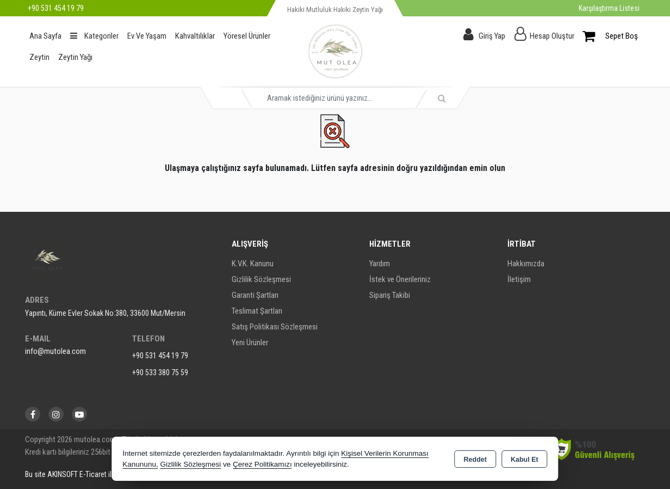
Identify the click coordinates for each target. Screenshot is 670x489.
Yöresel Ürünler (247, 36)
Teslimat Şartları (257, 311)
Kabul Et (524, 459)
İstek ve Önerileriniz (400, 279)
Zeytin (39, 57)
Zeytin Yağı (75, 57)
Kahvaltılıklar (195, 36)
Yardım (379, 263)
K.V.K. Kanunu (253, 263)
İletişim (519, 279)
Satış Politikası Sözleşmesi (275, 327)
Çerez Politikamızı (262, 464)
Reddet (475, 459)
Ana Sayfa (45, 36)
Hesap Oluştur (552, 36)
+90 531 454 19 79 (160, 355)
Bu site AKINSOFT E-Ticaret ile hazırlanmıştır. (92, 474)
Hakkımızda (525, 263)
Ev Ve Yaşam (146, 36)
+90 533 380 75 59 (160, 372)
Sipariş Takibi (389, 295)
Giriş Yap (492, 36)
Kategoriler (94, 36)
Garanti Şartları (255, 295)
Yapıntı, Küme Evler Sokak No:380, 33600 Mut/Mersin (105, 313)
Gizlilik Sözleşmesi (261, 279)
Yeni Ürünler (250, 342)
